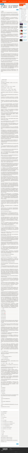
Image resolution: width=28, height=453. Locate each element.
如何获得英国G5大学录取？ (24, 13)
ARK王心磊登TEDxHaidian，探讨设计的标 (25, 37)
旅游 (24, 1)
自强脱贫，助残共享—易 (23, 14)
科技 (14, 1)
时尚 (16, 1)
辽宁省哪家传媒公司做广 (23, 20)
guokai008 (2, 8)
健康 (19, 1)
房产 (23, 1)
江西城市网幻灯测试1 (23, 15)
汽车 (21, 1)
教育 (26, 1)
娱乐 (18, 1)
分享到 (17, 9)
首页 (10, 1)
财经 (13, 1)
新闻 (11, 1)
